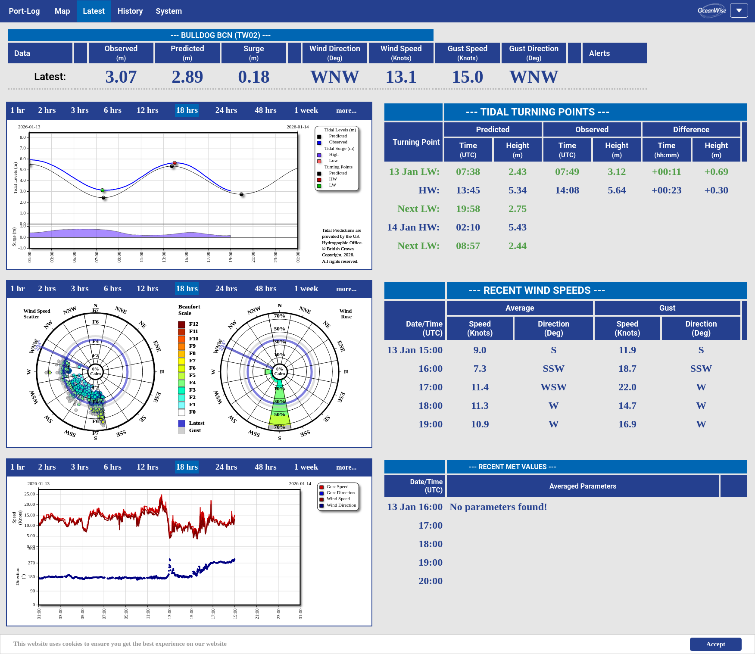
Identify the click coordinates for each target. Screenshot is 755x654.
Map (62, 11)
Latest (94, 11)
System (169, 11)
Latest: (50, 77)
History (130, 11)
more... (346, 110)
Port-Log (24, 11)
